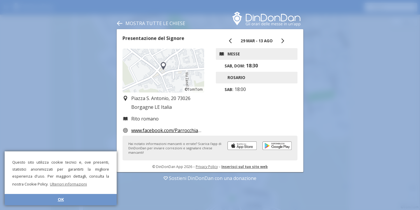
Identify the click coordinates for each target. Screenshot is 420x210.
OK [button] (61, 199)
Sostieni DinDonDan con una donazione (210, 178)
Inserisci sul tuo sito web (244, 166)
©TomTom (194, 89)
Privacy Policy (207, 166)
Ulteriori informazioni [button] (68, 184)
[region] (163, 70)
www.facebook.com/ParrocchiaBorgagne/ (176, 130)
